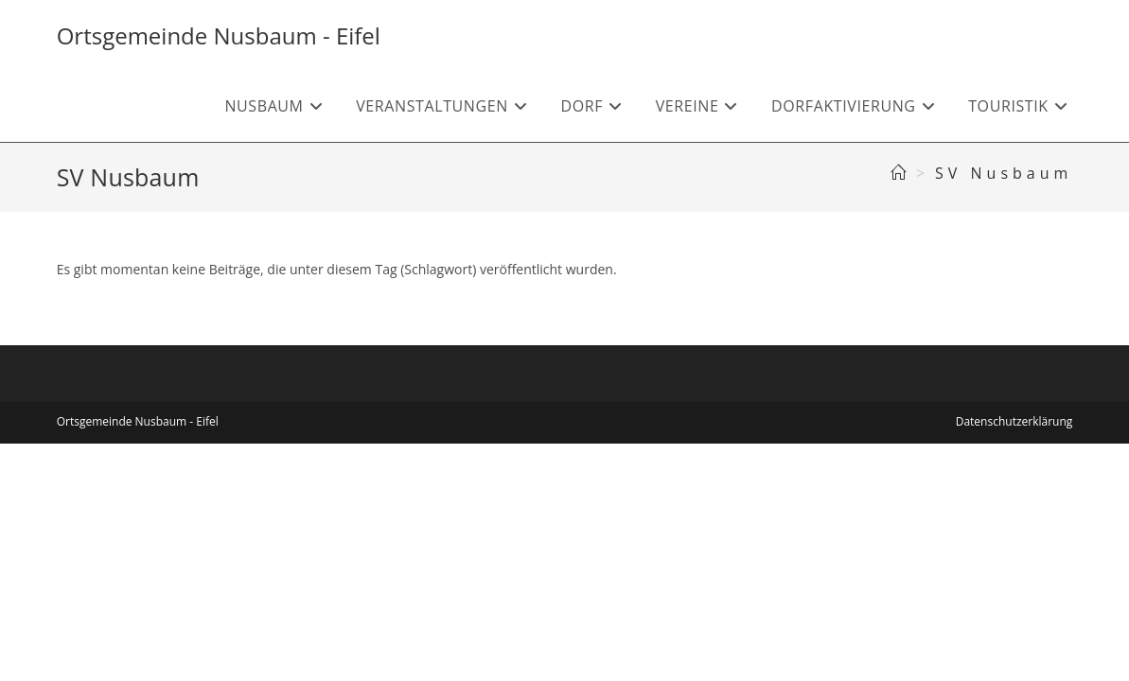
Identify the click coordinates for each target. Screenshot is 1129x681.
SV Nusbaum (1003, 173)
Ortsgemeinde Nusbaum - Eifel (218, 35)
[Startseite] (900, 173)
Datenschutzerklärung (1014, 421)
